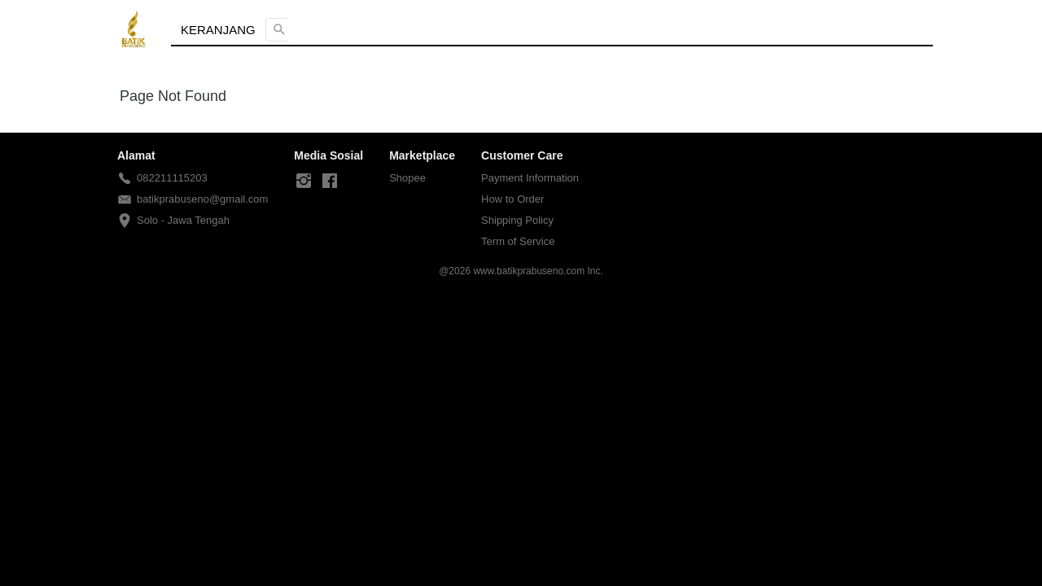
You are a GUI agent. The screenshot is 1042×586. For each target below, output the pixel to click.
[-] (303, 181)
